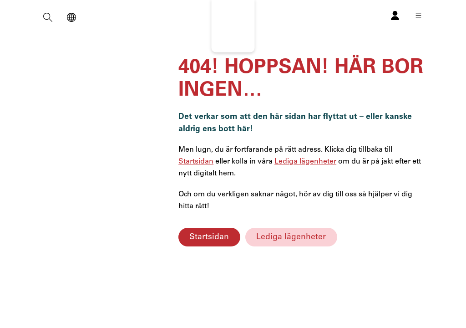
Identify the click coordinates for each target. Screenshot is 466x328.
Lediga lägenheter (291, 237)
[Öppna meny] (418, 15)
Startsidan (209, 237)
